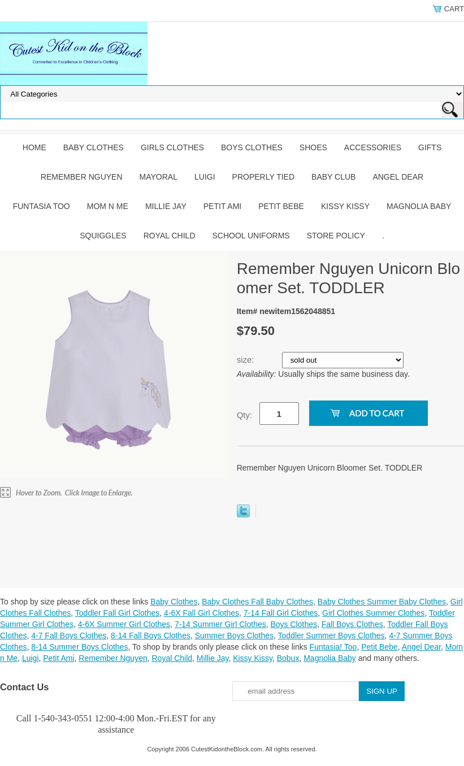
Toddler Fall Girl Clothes (117, 612)
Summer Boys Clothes (234, 635)
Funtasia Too (41, 206)
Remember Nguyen (82, 176)
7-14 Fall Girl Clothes (281, 612)
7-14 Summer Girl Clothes (220, 624)
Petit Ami (222, 206)
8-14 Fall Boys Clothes (150, 635)
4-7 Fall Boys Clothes (68, 635)
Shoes (313, 147)
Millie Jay (166, 206)
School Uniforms (251, 235)
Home (34, 147)
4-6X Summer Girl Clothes (124, 624)
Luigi (204, 176)
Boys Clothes (252, 147)
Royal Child (170, 235)
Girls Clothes (172, 147)
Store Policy (336, 235)
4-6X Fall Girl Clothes (201, 612)
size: (247, 359)
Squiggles (103, 235)
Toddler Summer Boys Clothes (331, 635)
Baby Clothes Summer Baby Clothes (382, 601)
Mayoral (158, 176)
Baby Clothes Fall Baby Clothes (257, 601)
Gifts (429, 147)
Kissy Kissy (345, 206)
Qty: (245, 415)
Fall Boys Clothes (352, 624)
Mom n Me (107, 206)
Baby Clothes (93, 147)
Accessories (372, 147)
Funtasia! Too (333, 646)
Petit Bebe (281, 206)
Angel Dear (397, 176)
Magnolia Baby (419, 206)
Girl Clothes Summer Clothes (373, 612)
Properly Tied (263, 176)
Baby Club (333, 176)
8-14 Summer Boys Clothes (79, 646)
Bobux (288, 658)
